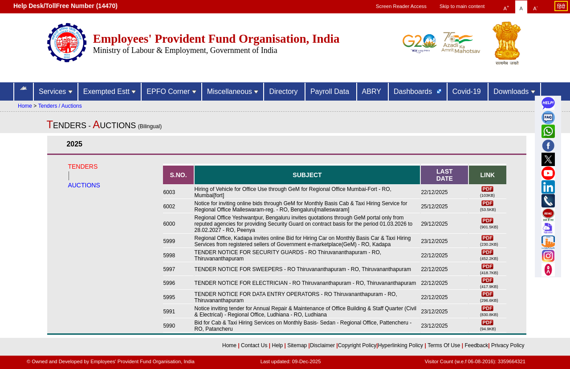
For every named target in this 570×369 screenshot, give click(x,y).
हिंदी (561, 7)
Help (278, 345)
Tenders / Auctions (60, 106)
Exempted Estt (109, 91)
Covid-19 (467, 91)
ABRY (372, 91)
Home (25, 106)
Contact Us (255, 345)
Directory (284, 91)
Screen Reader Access (401, 6)
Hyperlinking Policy (401, 345)
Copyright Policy (357, 345)
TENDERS (83, 166)
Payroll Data (330, 91)
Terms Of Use (445, 345)
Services (56, 91)
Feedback (477, 345)
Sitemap (297, 345)
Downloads (514, 91)
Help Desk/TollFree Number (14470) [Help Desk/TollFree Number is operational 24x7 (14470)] (65, 5)
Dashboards (414, 91)
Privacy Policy (507, 345)
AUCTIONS (84, 185)
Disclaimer (322, 345)
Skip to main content (462, 6)
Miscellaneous (233, 91)
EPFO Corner (171, 91)
